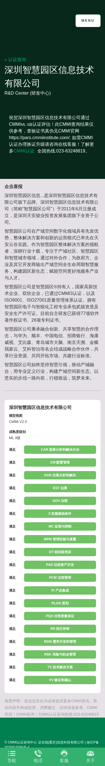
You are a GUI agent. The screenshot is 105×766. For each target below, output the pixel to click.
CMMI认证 (23, 151)
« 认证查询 (15, 59)
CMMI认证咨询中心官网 (31, 20)
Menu (88, 21)
